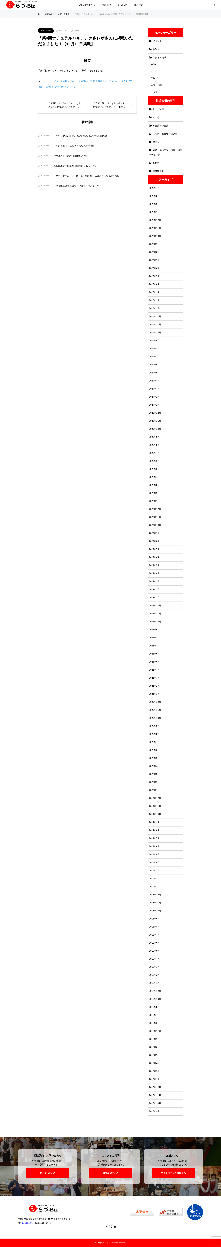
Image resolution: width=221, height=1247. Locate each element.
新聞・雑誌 (156, 85)
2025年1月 (154, 308)
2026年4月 (154, 188)
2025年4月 (154, 284)
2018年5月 (154, 951)
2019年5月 (154, 854)
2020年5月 (154, 758)
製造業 (156, 163)
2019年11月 (155, 806)
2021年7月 (154, 645)
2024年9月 (154, 340)
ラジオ (154, 92)
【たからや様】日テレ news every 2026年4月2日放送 (80, 136)
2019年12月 (155, 798)
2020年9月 (154, 726)
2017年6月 (154, 1023)
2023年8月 (154, 445)
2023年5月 (154, 469)
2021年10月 (155, 621)
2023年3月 (154, 485)
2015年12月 (155, 1087)
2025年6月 (154, 268)
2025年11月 (155, 228)
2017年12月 (155, 991)
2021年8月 (154, 637)
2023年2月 (154, 493)
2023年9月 (154, 437)
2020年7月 (154, 742)
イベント (157, 41)
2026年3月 (154, 196)
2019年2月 (154, 878)
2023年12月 (155, 413)
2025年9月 (154, 244)
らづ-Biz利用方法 (86, 5)
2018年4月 (154, 959)
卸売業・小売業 (161, 125)
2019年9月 (154, 822)
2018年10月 (155, 910)
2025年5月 (154, 276)
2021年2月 (154, 686)
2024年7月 (154, 356)
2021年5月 (154, 662)
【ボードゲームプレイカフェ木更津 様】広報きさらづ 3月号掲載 (86, 176)
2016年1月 (154, 1079)
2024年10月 (155, 332)
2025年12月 (155, 220)
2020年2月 (154, 782)
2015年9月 (154, 1111)
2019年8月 (154, 830)
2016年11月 (155, 1031)
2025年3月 (154, 292)
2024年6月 (154, 364)
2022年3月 (154, 581)
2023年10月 (155, 429)
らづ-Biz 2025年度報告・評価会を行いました (76, 186)
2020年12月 (155, 702)
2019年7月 (154, 838)
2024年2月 (154, 397)
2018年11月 (155, 902)
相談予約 (138, 5)
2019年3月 (154, 870)
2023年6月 (154, 461)
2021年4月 (154, 670)
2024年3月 (154, 389)
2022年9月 (154, 533)
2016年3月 (154, 1071)
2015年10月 (155, 1103)
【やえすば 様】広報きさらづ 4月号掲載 (73, 146)
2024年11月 (155, 324)
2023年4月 (154, 477)
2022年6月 (154, 557)
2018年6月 (154, 943)
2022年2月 (154, 589)
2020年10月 (155, 718)
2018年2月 (154, 975)
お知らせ (122, 5)
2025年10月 (155, 236)
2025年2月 (154, 300)
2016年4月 (154, 1063)
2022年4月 (154, 573)
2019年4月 (154, 862)
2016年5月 (154, 1055)
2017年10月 (155, 999)
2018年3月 (154, 967)
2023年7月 (154, 453)
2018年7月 (154, 935)
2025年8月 (154, 252)
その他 (154, 71)
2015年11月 (155, 1095)
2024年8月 (154, 348)
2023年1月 (154, 501)
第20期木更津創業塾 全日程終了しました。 (75, 166)
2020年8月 (154, 734)
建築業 (156, 142)
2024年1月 (154, 405)
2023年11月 (155, 421)
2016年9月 (154, 1039)
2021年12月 (155, 605)
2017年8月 (154, 1007)
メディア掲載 (46, 31)
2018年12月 (155, 894)
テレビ (154, 78)
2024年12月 (155, 316)
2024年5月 (154, 372)
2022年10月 (155, 525)
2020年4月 (154, 766)
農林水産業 (158, 171)
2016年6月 (154, 1047)
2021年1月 (154, 694)
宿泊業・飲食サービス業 (165, 134)
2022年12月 (155, 509)
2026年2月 (154, 204)
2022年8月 (154, 541)
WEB (153, 64)
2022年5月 (154, 565)
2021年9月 (154, 629)
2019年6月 (154, 846)
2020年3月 (154, 774)
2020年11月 (155, 710)
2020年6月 (154, 750)
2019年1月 (154, 886)
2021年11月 (155, 613)
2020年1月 (154, 790)
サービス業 (158, 109)
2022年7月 (154, 549)
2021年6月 (154, 654)
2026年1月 (154, 212)
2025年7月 (154, 260)
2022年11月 (155, 517)
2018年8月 (154, 927)
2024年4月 (154, 381)
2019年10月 (155, 814)
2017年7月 (154, 1015)
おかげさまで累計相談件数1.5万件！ (71, 156)
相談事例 (106, 5)
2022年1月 (154, 597)
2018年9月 (154, 919)
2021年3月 (154, 678)
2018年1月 (154, 983)
